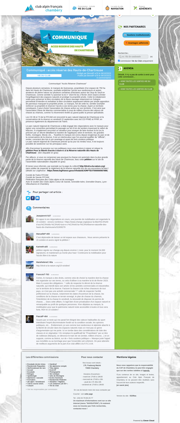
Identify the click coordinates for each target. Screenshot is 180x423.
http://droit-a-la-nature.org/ (92, 166)
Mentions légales (126, 357)
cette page (88, 394)
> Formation (30, 380)
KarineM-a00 (42, 247)
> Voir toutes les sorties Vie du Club (134, 82)
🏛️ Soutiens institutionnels (137, 35)
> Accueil (29, 370)
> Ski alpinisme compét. (57, 366)
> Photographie (54, 372)
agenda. (146, 370)
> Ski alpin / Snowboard (35, 382)
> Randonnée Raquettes (35, 366)
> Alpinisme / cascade (34, 378)
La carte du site (117, 7)
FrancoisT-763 (42, 274)
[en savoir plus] (123, 385)
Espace (145, 7)
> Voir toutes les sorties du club (135, 89)
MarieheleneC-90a (44, 262)
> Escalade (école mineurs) (36, 364)
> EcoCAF (52, 370)
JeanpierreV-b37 (43, 216)
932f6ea (133, 396)
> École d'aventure (55, 378)
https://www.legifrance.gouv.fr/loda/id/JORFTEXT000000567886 (77, 170)
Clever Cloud (148, 421)
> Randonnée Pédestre (57, 380)
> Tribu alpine (53, 368)
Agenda (128, 68)
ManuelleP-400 (43, 234)
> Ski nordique (53, 374)
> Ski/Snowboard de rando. (36, 368)
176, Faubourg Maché (92, 365)
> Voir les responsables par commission (41, 389)
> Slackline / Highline (56, 382)
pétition (88, 159)
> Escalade (30, 372)
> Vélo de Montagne (56, 376)
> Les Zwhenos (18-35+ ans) (59, 384)
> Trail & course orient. (35, 384)
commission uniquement (136, 61)
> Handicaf (52, 364)
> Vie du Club (53, 386)
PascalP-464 (42, 316)
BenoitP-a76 (92, 73)
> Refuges (30, 374)
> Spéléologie (31, 376)
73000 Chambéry (92, 368)
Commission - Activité (86, 7)
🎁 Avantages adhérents (136, 43)
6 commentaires (104, 78)
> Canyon (30, 386)
